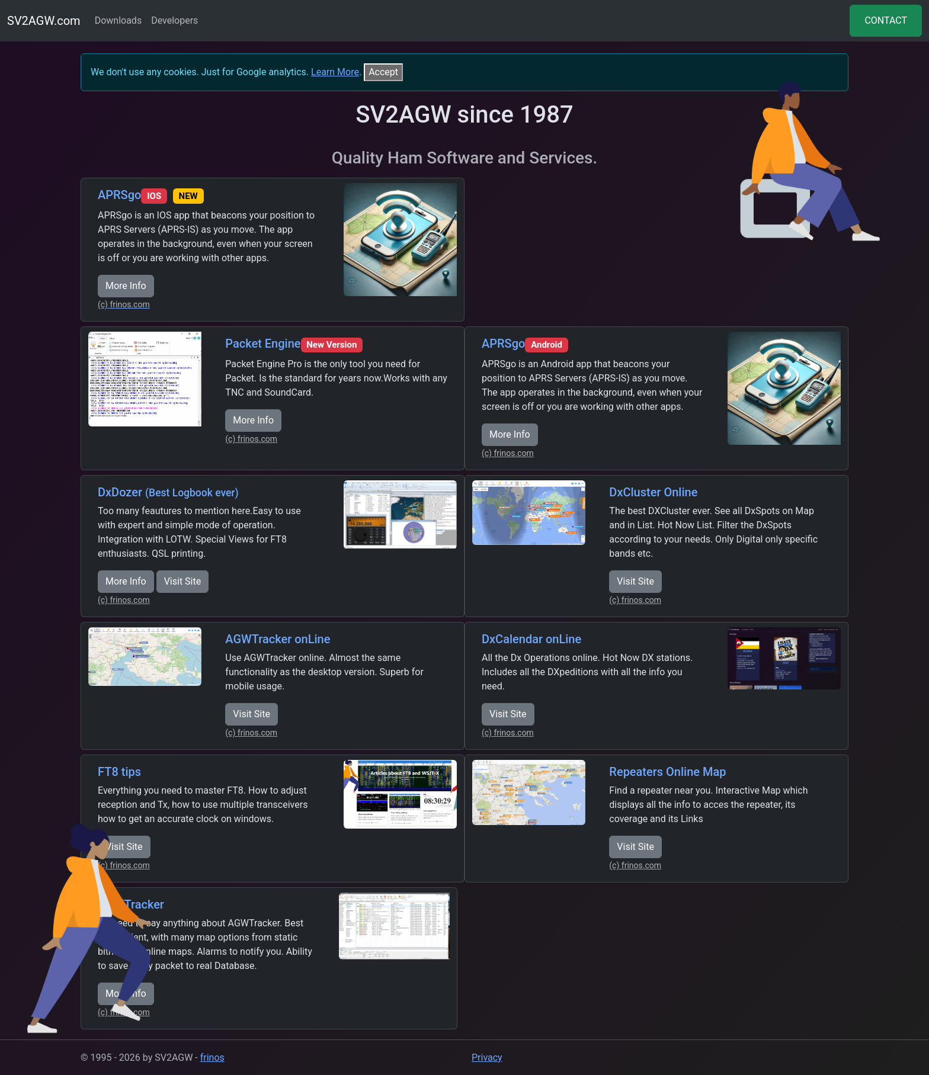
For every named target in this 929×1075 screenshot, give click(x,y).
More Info (125, 285)
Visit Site (182, 581)
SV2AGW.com (44, 21)
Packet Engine (294, 343)
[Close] (383, 72)
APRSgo (151, 195)
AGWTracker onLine (277, 639)
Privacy (487, 1057)
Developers (174, 20)
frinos (212, 1057)
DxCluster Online (653, 492)
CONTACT (885, 20)
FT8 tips (119, 772)
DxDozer (168, 492)
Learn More (335, 72)
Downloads (118, 20)
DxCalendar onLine (531, 639)
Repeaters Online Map (667, 772)
